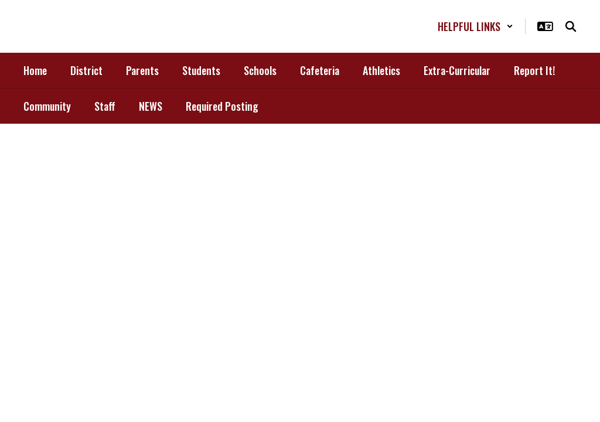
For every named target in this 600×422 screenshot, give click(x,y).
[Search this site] (571, 26)
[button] (475, 26)
